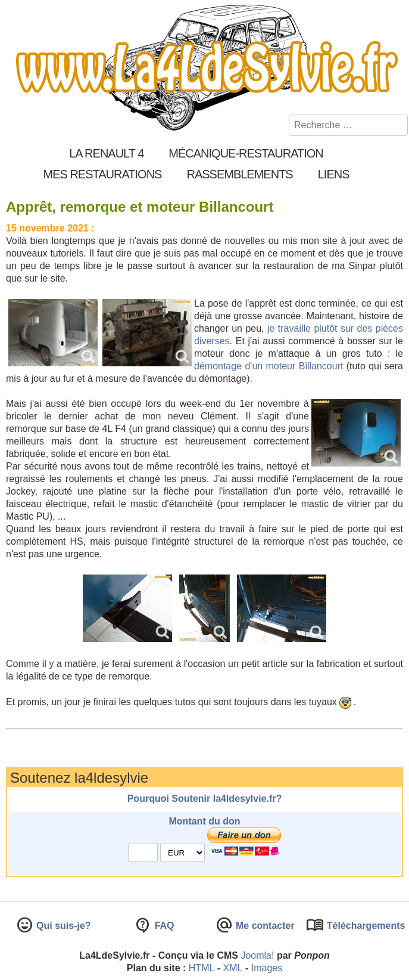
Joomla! (257, 955)
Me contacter (264, 926)
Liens (333, 174)
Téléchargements (364, 926)
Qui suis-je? (62, 926)
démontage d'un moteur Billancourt (268, 366)
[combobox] (348, 125)
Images (266, 968)
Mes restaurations (102, 174)
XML (233, 968)
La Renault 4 (106, 153)
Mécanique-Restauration (245, 153)
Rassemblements (239, 174)
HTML (202, 968)
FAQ (163, 926)
